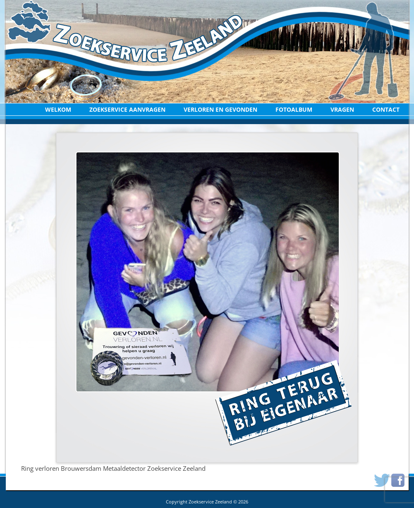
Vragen (342, 109)
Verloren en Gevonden (220, 109)
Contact (386, 109)
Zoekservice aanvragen (127, 109)
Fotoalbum (293, 109)
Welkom (58, 109)
